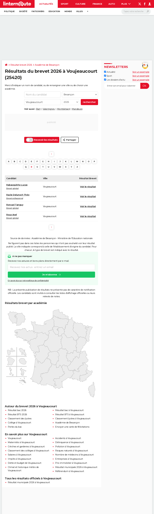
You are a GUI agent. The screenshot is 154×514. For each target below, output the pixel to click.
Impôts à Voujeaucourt (19, 459)
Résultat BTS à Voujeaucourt (69, 414)
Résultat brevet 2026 (21, 65)
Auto (111, 4)
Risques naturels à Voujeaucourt (71, 450)
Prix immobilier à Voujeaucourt (71, 463)
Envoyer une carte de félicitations (72, 426)
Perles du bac (15, 426)
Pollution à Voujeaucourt (67, 446)
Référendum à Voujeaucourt (69, 471)
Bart (38, 109)
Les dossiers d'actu (114, 79)
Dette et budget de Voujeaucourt (24, 463)
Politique (9, 11)
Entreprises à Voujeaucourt (69, 459)
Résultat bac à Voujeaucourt (69, 410)
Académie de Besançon (47, 65)
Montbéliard (63, 109)
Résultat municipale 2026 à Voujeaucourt (76, 467)
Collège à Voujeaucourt (19, 422)
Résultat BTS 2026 (17, 414)
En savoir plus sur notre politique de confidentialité (28, 280)
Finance (97, 4)
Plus (126, 4)
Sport (64, 4)
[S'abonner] (126, 86)
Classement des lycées (20, 418)
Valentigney (49, 109)
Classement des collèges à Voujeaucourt (28, 450)
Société (23, 11)
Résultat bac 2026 (17, 410)
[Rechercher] (136, 11)
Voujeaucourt (14, 438)
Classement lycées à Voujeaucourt (72, 418)
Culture (80, 4)
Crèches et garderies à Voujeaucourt (26, 446)
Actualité (109, 72)
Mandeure (77, 109)
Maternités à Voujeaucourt (21, 442)
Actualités (46, 4)
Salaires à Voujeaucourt (19, 454)
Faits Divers (38, 11)
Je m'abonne (49, 274)
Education (54, 11)
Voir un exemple (140, 72)
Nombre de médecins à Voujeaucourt (74, 454)
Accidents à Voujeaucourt (68, 438)
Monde (68, 11)
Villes (79, 11)
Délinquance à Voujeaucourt (69, 442)
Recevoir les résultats (41, 140)
